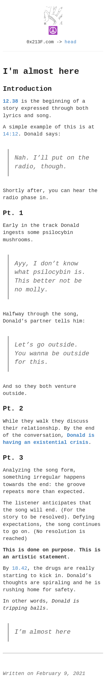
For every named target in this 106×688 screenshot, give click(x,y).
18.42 (19, 568)
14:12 (10, 134)
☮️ (53, 30)
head (71, 42)
